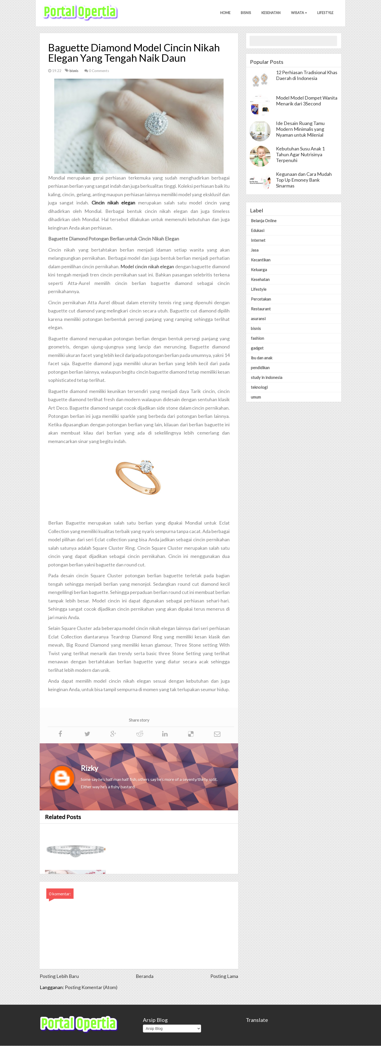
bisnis (74, 71)
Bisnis (245, 13)
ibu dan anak (261, 358)
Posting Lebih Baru (59, 976)
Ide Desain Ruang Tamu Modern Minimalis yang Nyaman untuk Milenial (300, 129)
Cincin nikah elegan (113, 203)
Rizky (89, 768)
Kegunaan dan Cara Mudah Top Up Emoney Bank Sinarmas (304, 180)
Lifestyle (325, 13)
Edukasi (257, 230)
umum (256, 397)
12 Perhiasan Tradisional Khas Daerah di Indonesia (306, 75)
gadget (257, 348)
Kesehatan (270, 13)
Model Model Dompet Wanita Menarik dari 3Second (306, 101)
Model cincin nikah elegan (147, 267)
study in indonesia (266, 377)
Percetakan (261, 299)
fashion (257, 338)
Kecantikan (260, 260)
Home (224, 13)
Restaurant (261, 309)
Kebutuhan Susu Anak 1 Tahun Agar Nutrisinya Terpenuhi (300, 154)
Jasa (254, 250)
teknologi (259, 387)
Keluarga (259, 269)
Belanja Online (263, 220)
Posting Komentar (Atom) (91, 987)
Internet (258, 240)
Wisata (299, 13)
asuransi (258, 318)
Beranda (144, 976)
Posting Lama (224, 976)
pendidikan (260, 367)
